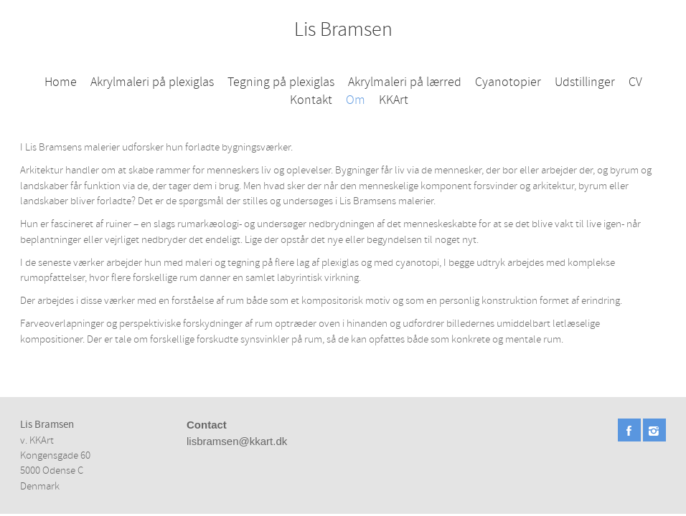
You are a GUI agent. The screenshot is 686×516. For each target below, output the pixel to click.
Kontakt (311, 100)
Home (60, 82)
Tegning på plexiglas (280, 82)
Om (355, 100)
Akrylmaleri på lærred (404, 82)
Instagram (654, 430)
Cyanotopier (508, 82)
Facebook (629, 430)
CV (635, 82)
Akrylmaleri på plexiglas (152, 82)
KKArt (393, 100)
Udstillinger (585, 82)
